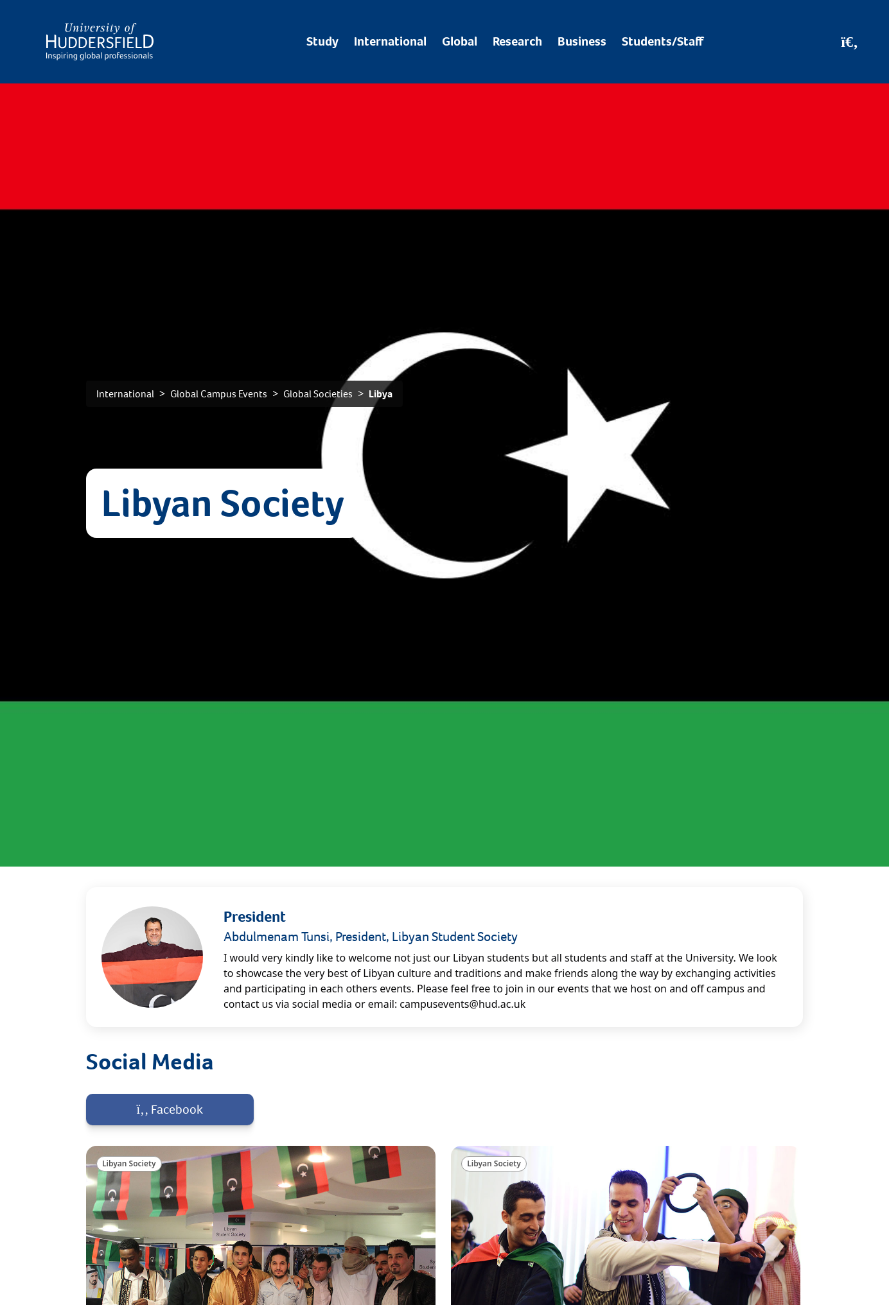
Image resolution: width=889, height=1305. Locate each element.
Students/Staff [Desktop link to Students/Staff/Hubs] (662, 41)
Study (322, 41)
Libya (380, 394)
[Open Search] (849, 41)
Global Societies (318, 394)
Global (459, 41)
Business (582, 41)
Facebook (170, 1109)
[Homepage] (100, 42)
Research (517, 41)
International (390, 41)
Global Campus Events (218, 394)
